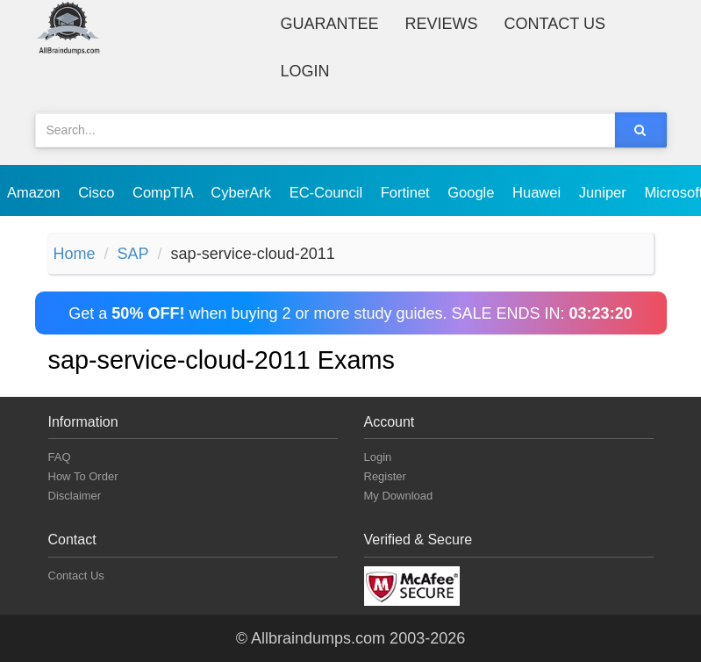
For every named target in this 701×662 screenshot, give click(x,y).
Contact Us (554, 23)
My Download (398, 495)
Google (472, 192)
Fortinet (407, 192)
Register (385, 476)
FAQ (59, 457)
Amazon (35, 192)
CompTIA (164, 192)
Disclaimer (75, 495)
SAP (133, 254)
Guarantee (330, 23)
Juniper (605, 192)
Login (305, 71)
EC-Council (328, 192)
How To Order (83, 476)
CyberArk (243, 192)
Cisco (98, 192)
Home (75, 254)
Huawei (538, 192)
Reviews (441, 23)
